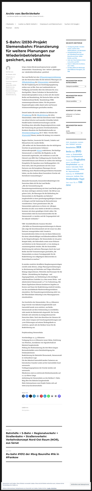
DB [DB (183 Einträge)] (71, 154)
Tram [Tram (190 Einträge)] (67, 182)
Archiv (17, 28)
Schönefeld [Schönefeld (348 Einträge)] (79, 174)
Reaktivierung (10, 87)
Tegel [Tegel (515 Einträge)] (81, 179)
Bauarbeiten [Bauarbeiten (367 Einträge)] (71, 147)
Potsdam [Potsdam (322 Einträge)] (81, 169)
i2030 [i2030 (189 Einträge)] (79, 164)
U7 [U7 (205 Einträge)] (77, 182)
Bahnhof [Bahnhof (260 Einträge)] (72, 144)
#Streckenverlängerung (30, 133)
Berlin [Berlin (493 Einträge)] (69, 151)
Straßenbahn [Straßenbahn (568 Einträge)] (72, 179)
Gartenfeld (9, 85)
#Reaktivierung (42, 115)
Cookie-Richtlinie (52, 488)
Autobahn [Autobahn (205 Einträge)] (80, 142)
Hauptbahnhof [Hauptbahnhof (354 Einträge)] (71, 164)
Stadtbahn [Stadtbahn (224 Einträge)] (77, 176)
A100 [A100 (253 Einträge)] (67, 142)
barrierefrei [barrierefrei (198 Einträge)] (78, 144)
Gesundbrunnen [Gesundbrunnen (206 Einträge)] (75, 162)
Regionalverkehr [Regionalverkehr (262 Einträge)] (74, 171)
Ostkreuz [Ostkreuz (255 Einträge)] (69, 169)
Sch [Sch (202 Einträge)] (73, 173)
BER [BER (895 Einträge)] (78, 147)
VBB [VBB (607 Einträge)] (80, 182)
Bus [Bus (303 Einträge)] (73, 152)
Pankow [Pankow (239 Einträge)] (74, 169)
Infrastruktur (9, 77)
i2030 (14, 85)
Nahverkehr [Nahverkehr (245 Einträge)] (75, 167)
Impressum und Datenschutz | (51, 24)
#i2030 (39, 150)
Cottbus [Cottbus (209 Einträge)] (68, 154)
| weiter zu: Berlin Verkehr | (27, 24)
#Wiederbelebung (28, 82)
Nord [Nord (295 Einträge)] (81, 167)
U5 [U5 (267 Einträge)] (74, 182)
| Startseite (10, 24)
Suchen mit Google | (72, 24)
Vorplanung (11, 92)
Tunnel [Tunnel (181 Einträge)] (71, 182)
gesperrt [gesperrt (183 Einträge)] (68, 162)
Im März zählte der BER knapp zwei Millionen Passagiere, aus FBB (76, 69)
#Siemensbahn (43, 82)
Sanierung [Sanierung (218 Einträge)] (69, 173)
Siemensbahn (10, 89)
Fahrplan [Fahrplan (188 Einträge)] (68, 156)
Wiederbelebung (11, 94)
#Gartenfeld (26, 135)
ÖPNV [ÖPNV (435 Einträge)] (68, 185)
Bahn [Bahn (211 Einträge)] (67, 144)
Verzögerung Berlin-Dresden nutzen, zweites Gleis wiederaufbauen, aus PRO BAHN (76, 48)
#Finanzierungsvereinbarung (50, 77)
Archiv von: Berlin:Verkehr (23, 13)
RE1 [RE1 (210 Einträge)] (67, 171)
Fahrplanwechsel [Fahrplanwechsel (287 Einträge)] (77, 156)
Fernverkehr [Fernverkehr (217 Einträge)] (69, 160)
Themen (9, 28)
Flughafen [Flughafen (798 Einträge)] (79, 159)
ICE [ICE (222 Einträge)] (82, 164)
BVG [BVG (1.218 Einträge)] (78, 151)
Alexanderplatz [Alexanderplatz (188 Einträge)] (73, 142)
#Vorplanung (26, 115)
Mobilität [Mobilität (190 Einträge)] (68, 167)
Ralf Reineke (9, 72)
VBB (11, 79)
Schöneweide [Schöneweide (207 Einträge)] (69, 176)
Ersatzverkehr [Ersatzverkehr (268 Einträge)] (77, 154)
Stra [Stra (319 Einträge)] (81, 176)
